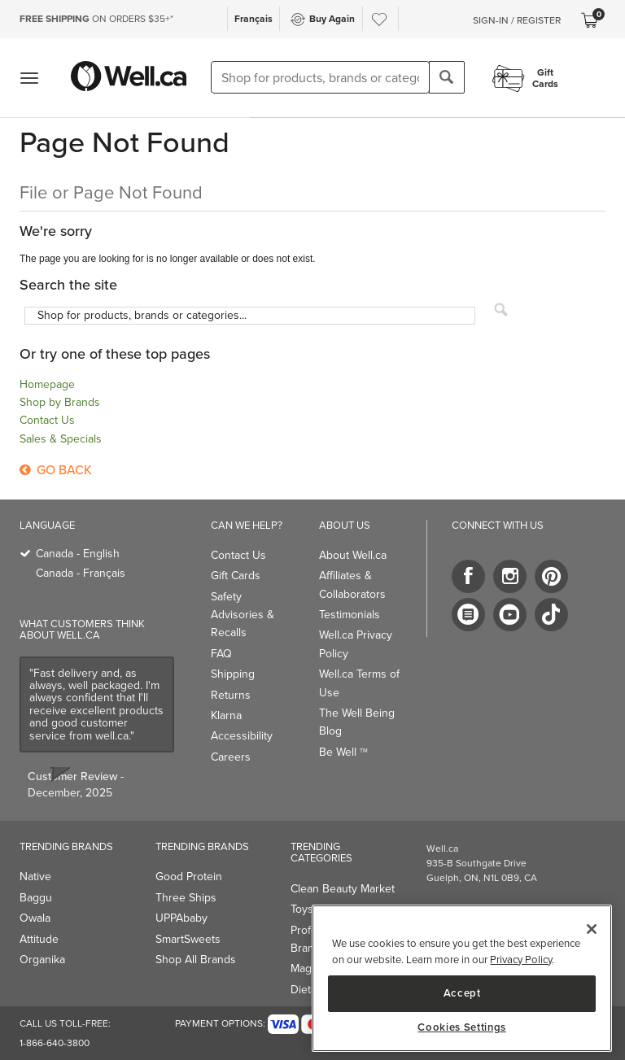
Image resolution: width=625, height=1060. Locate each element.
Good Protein (188, 876)
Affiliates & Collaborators (352, 584)
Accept (462, 993)
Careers (231, 757)
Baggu (36, 897)
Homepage (47, 384)
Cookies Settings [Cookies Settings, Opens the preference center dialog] (461, 1027)
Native (35, 876)
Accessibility (242, 735)
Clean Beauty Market (343, 888)
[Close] (592, 929)
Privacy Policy (521, 959)
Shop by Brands (60, 402)
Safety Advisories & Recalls (242, 615)
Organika (42, 959)
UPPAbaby (181, 918)
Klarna (226, 715)
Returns (231, 695)
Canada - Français (80, 573)
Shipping (233, 674)
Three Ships (185, 897)
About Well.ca (353, 555)
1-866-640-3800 (55, 1043)
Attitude (39, 939)
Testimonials (349, 614)
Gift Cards (235, 575)
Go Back (56, 469)
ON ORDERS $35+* (96, 18)
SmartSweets (188, 939)
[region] (462, 978)
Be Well (343, 752)
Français (253, 18)
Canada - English (78, 553)
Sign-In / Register (517, 20)
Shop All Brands (195, 959)
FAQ (221, 653)
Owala (35, 918)
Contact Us (47, 420)
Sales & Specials (61, 438)
